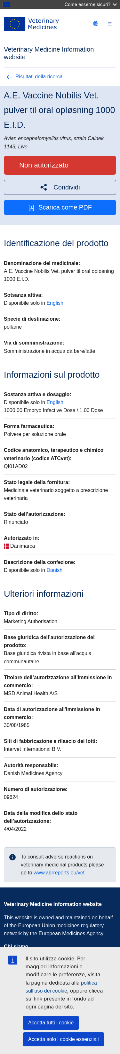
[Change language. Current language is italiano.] (95, 23)
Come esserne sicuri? (91, 4)
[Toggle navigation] (109, 24)
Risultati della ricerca (34, 76)
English (54, 303)
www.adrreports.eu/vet (59, 872)
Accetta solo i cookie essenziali (63, 1039)
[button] (60, 187)
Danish (54, 570)
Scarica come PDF (60, 207)
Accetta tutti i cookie (51, 1022)
